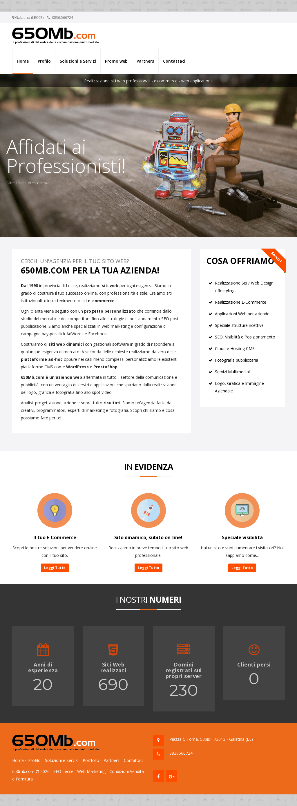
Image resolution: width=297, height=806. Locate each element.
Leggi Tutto (55, 567)
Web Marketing (91, 771)
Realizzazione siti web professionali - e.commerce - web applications (148, 81)
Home (23, 61)
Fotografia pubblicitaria (236, 360)
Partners (145, 61)
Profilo (44, 61)
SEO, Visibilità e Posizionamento (245, 337)
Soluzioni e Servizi (78, 61)
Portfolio (91, 760)
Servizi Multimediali (233, 371)
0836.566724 (62, 17)
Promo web (116, 61)
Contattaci (174, 61)
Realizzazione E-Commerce (240, 302)
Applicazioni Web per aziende (242, 313)
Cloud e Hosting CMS (235, 348)
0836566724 (181, 753)
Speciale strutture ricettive (239, 325)
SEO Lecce (63, 771)
